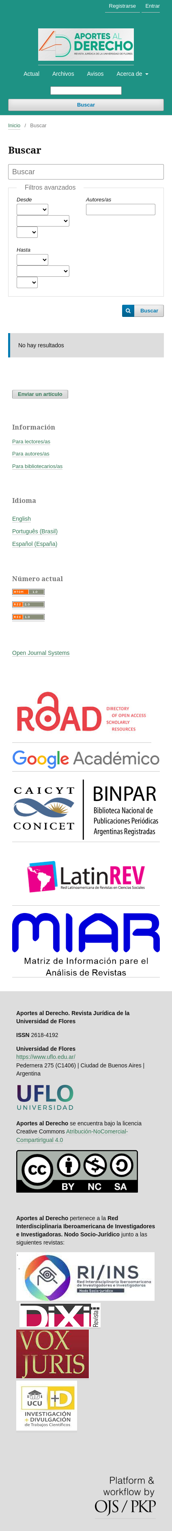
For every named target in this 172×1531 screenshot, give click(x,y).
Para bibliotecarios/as (37, 466)
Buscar (86, 105)
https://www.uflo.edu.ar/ (45, 1057)
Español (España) (34, 544)
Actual (31, 74)
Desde (24, 200)
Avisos (95, 74)
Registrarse (122, 6)
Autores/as (98, 200)
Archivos (63, 74)
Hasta (23, 250)
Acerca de (130, 74)
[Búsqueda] (86, 90)
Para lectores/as (31, 441)
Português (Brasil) (35, 531)
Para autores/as (30, 454)
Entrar (153, 6)
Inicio (14, 125)
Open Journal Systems (41, 653)
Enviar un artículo (40, 394)
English (21, 518)
